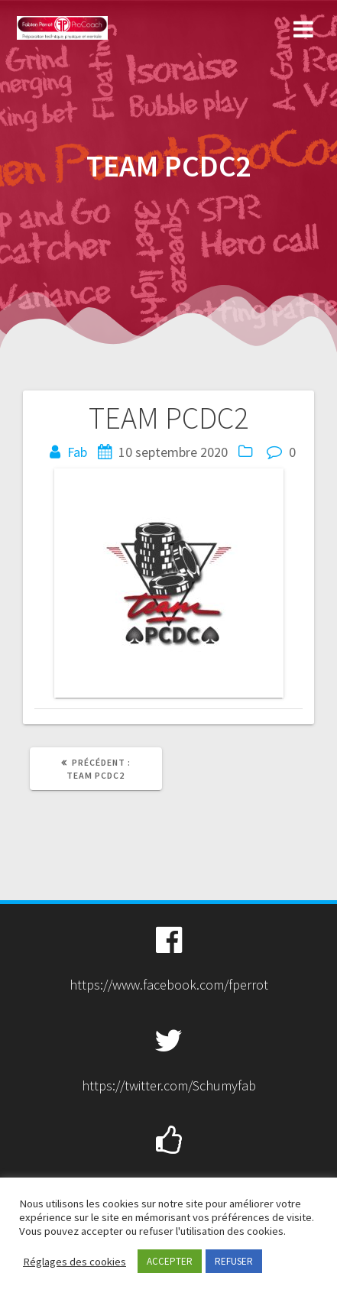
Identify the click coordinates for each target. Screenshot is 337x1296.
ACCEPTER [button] (170, 1261)
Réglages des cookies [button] (74, 1261)
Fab (77, 452)
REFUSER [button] (234, 1261)
